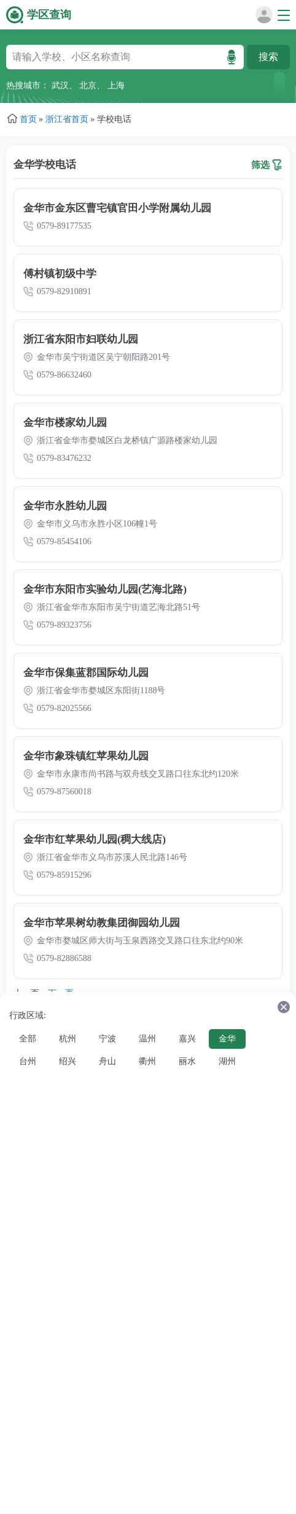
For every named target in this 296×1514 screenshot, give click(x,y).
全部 (27, 1038)
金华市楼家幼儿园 (65, 422)
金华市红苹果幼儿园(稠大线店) (94, 839)
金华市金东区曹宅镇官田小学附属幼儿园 (117, 208)
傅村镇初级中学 (59, 274)
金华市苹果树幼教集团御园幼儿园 (101, 923)
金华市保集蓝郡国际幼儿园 (86, 673)
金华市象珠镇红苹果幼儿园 (86, 756)
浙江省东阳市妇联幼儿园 (80, 339)
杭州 (67, 1038)
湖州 (227, 1061)
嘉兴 (187, 1038)
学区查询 (49, 15)
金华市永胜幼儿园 (65, 506)
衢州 (147, 1061)
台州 (27, 1061)
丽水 (187, 1061)
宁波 (107, 1038)
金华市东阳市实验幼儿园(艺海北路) (105, 589)
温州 (147, 1038)
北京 (87, 85)
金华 (227, 1038)
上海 (116, 85)
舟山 (107, 1061)
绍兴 (67, 1061)
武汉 (60, 85)
